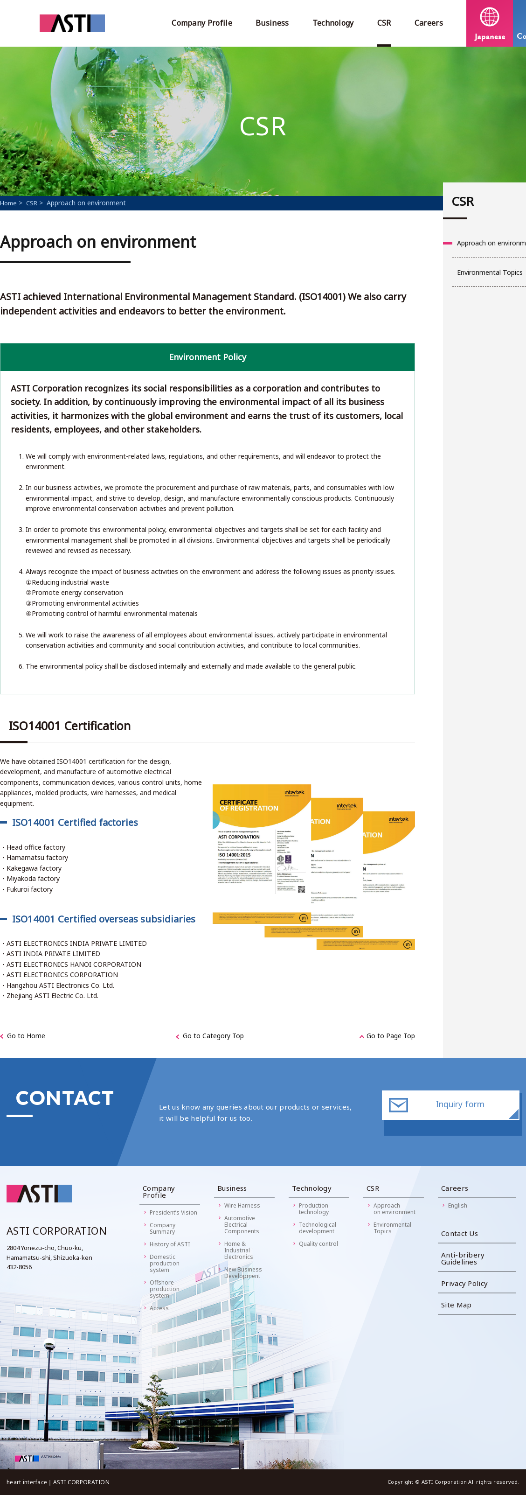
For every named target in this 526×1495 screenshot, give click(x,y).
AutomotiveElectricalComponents (241, 1224)
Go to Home (26, 1035)
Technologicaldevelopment (317, 1228)
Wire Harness (242, 1205)
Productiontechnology (314, 1209)
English (457, 1205)
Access (159, 1308)
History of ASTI (170, 1244)
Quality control (318, 1244)
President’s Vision (173, 1212)
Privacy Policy (464, 1283)
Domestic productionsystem (165, 1263)
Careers (429, 23)
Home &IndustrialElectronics (238, 1250)
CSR (384, 23)
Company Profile (202, 23)
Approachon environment (394, 1209)
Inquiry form (460, 1111)
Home (8, 203)
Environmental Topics (392, 1228)
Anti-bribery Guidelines (463, 1258)
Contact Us (459, 1233)
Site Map (456, 1304)
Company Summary (162, 1228)
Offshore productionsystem (165, 1288)
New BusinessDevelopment (243, 1272)
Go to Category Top (213, 1035)
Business (272, 23)
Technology (333, 23)
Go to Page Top (391, 1035)
